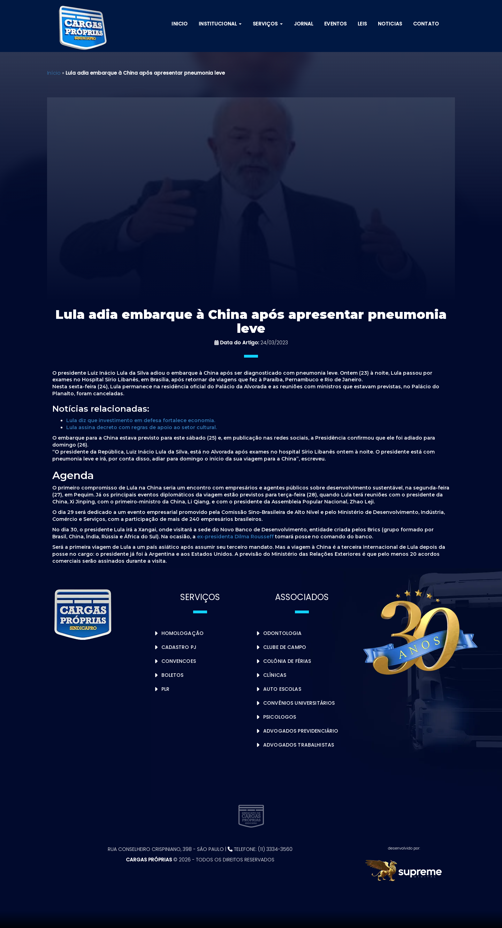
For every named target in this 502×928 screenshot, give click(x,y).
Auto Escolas (282, 689)
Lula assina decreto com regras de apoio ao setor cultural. (141, 427)
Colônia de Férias (287, 661)
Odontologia (282, 633)
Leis (362, 23)
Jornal (303, 23)
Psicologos (279, 716)
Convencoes (178, 661)
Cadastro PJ (179, 647)
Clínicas (274, 675)
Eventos (335, 23)
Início (54, 72)
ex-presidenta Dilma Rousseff (235, 536)
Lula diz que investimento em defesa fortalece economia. (140, 420)
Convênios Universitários (299, 702)
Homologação (182, 633)
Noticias (390, 23)
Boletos (172, 675)
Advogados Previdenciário (300, 730)
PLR (165, 689)
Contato (426, 23)
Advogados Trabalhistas (298, 744)
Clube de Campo (284, 647)
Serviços (267, 23)
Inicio (180, 23)
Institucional (220, 23)
